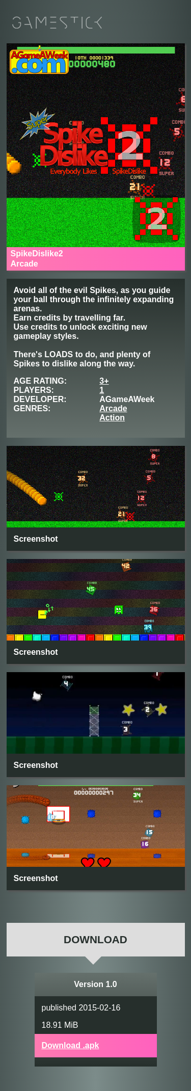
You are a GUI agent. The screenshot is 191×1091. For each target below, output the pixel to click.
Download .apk (70, 1045)
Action (112, 417)
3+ (103, 381)
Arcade (113, 408)
